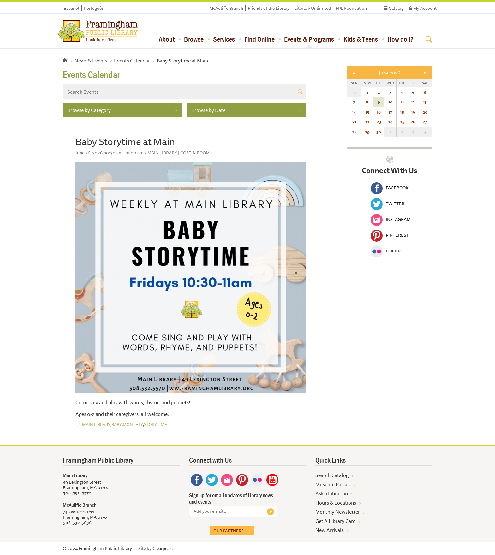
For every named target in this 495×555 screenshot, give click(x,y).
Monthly (133, 424)
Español (71, 8)
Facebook (390, 187)
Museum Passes (332, 484)
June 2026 (389, 72)
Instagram (390, 219)
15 (367, 112)
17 (390, 112)
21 (354, 122)
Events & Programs (309, 39)
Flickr (386, 250)
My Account (425, 8)
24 (390, 122)
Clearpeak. (162, 548)
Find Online (259, 39)
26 (413, 122)
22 (367, 122)
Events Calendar (132, 60)
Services (224, 39)
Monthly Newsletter (337, 512)
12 (413, 102)
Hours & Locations (335, 502)
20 (425, 112)
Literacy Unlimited (312, 8)
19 (413, 112)
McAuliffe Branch (226, 8)
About (167, 39)
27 (425, 122)
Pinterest (390, 235)
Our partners (228, 531)
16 (379, 112)
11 (402, 102)
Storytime (155, 424)
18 (402, 112)
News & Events (91, 60)
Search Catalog (332, 475)
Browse (194, 39)
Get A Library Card (335, 521)
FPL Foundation (351, 8)
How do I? (400, 39)
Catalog (396, 8)
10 (390, 102)
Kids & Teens (360, 39)
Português (94, 8)
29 (367, 132)
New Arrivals (329, 530)
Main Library (96, 424)
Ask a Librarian (331, 493)
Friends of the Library (268, 8)
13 (425, 102)
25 (402, 122)
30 (378, 132)
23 (379, 122)
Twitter (387, 203)
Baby (116, 424)
